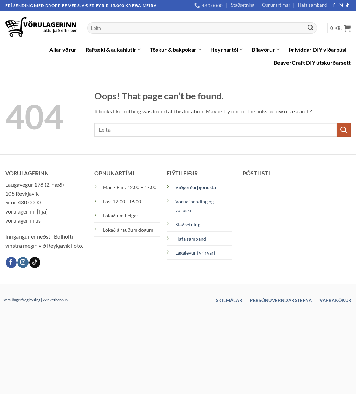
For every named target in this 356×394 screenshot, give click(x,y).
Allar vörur (62, 49)
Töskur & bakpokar (175, 49)
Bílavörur (266, 49)
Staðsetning (242, 5)
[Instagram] (341, 5)
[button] (340, 28)
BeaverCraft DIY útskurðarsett (312, 62)
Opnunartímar (276, 5)
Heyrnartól (226, 49)
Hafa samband (312, 5)
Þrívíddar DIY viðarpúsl (317, 49)
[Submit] (310, 28)
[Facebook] (334, 5)
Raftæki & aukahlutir (113, 49)
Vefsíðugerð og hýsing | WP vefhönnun (35, 300)
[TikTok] (347, 5)
